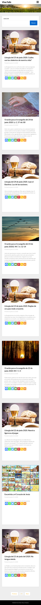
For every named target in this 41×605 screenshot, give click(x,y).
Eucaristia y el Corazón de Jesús (17, 494)
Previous (14, 593)
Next (27, 593)
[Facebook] (6, 78)
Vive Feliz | (6, 8)
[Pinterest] (18, 78)
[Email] (15, 78)
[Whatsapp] (9, 78)
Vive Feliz (6, 2)
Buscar (6, 18)
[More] (25, 78)
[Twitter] (12, 78)
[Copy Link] (21, 78)
